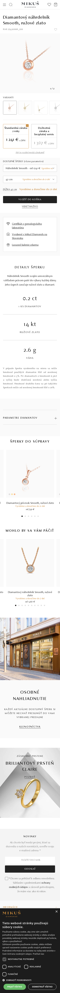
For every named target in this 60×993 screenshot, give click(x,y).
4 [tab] (31, 516)
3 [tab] (28, 516)
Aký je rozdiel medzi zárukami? (30, 153)
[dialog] (30, 950)
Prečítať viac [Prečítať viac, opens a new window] (38, 954)
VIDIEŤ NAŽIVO (30, 207)
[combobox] (30, 168)
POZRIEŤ (30, 777)
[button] (30, 980)
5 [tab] (35, 516)
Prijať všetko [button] (14, 986)
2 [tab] (25, 516)
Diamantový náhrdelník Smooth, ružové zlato (30, 594)
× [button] (56, 912)
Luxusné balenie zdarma (25, 245)
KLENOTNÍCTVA (30, 727)
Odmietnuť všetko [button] (42, 986)
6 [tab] (38, 516)
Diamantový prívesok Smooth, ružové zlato (30, 503)
